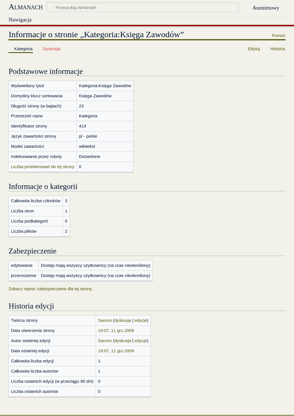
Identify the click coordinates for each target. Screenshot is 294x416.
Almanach (25, 6)
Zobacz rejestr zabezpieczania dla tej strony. (50, 288)
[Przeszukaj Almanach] (143, 7)
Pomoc (278, 35)
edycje (141, 320)
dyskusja (122, 320)
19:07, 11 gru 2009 (116, 330)
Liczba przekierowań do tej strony (42, 166)
